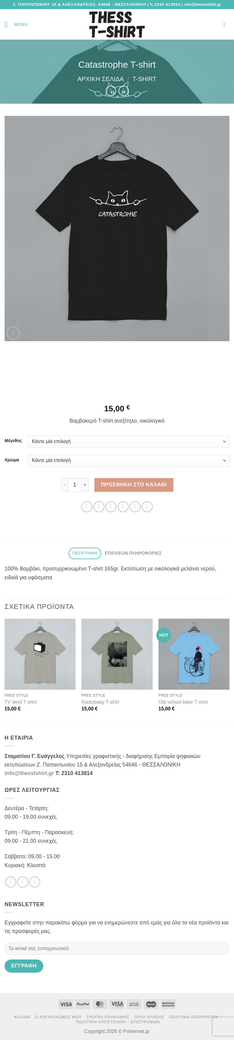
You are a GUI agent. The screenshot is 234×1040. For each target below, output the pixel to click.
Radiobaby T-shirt (100, 702)
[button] (16, 24)
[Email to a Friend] (123, 506)
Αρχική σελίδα (100, 79)
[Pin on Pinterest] (134, 506)
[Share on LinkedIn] (147, 506)
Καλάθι (22, 1017)
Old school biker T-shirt (183, 702)
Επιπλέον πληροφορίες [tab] (133, 553)
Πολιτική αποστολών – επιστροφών (118, 1022)
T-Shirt (144, 79)
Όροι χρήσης (149, 1017)
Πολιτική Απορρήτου (193, 1017)
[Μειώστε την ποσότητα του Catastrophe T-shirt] (64, 484)
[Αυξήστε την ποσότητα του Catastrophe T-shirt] (85, 484)
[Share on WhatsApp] (86, 506)
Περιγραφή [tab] (84, 553)
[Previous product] (124, 91)
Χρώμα (12, 460)
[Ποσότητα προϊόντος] (74, 484)
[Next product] (111, 91)
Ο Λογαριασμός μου (58, 1017)
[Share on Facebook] (98, 506)
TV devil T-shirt (21, 702)
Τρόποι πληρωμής (107, 1017)
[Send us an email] (34, 882)
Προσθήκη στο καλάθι (134, 485)
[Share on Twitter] (110, 506)
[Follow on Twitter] (22, 882)
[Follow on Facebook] (10, 882)
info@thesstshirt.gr (29, 773)
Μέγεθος (13, 440)
